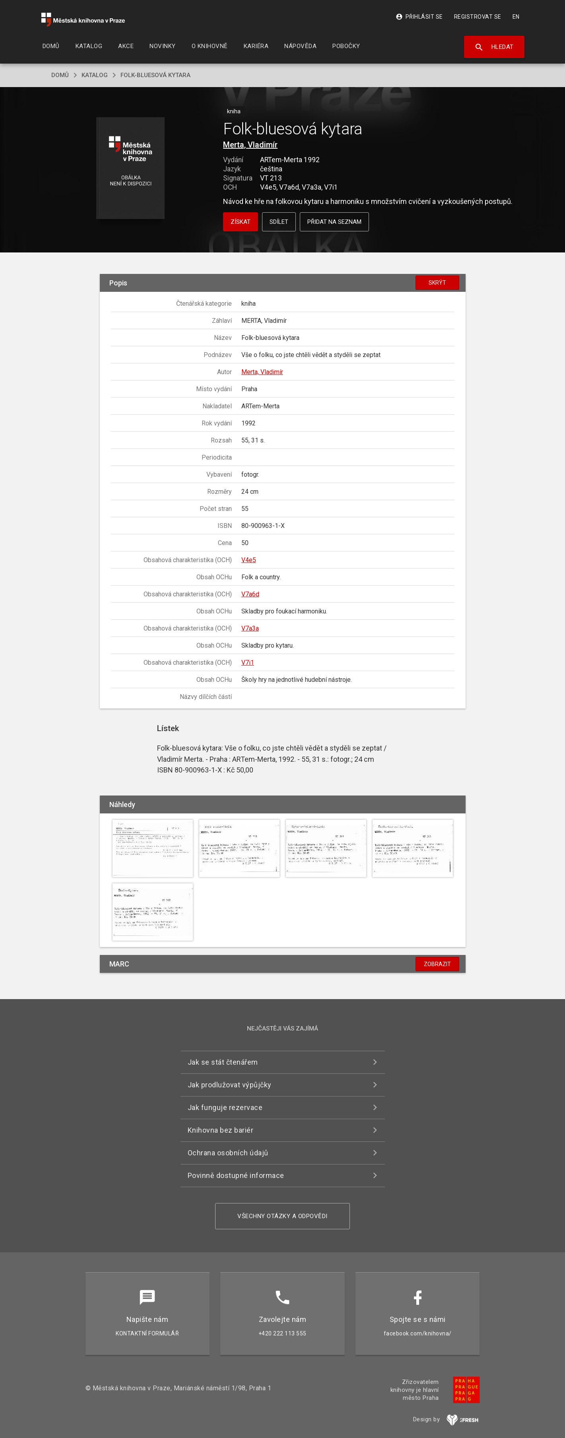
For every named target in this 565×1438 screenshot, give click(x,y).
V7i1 (247, 662)
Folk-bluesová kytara (155, 75)
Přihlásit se (419, 16)
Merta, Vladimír (250, 144)
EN (516, 17)
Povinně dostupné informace (236, 1175)
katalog (95, 75)
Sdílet (279, 221)
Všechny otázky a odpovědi (282, 1216)
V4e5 (248, 560)
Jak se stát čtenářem (223, 1062)
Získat (240, 221)
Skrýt (437, 282)
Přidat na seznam (334, 221)
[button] (130, 168)
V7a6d (250, 594)
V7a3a (250, 628)
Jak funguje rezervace (225, 1107)
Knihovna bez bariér (221, 1130)
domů (60, 75)
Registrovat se (477, 17)
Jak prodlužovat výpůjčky (230, 1085)
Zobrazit (437, 964)
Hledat (494, 47)
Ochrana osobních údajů (228, 1153)
